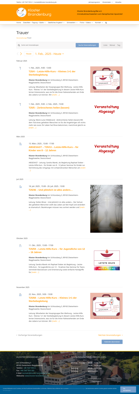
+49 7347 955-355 (27, 370)
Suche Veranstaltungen (87, 45)
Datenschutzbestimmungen (77, 388)
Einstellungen (7, 390)
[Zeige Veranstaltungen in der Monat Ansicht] (112, 45)
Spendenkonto (97, 381)
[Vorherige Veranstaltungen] (17, 54)
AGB (85, 381)
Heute (28, 53)
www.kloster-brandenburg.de (37, 376)
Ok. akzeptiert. (127, 389)
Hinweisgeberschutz (94, 379)
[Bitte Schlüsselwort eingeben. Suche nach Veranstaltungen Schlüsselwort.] (47, 45)
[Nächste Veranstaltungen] (21, 54)
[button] (106, 22)
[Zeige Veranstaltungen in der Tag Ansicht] (118, 45)
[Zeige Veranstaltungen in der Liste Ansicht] (105, 45)
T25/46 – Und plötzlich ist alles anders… (51, 190)
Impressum (74, 381)
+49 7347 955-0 (27, 2)
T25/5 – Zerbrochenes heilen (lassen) (49, 107)
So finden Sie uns (76, 379)
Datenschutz (111, 379)
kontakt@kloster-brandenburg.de (45, 2)
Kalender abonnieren (112, 342)
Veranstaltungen (21, 38)
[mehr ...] (56, 95)
